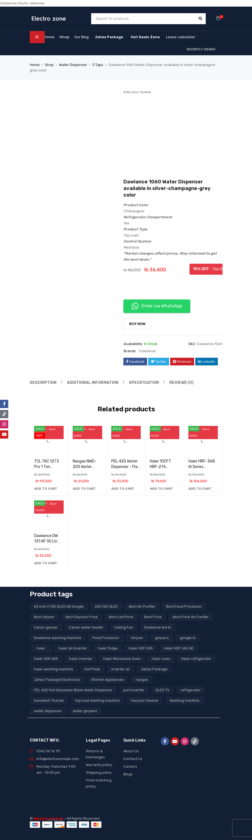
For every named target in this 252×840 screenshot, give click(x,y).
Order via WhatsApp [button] (157, 306)
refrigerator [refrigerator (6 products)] (191, 690)
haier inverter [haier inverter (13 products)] (80, 659)
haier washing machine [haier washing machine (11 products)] (53, 669)
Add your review (137, 92)
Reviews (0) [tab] (173, 382)
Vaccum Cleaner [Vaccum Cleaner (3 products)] (145, 700)
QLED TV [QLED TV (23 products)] (162, 690)
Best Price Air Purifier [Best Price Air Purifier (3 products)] (191, 617)
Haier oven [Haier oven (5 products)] (161, 659)
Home (35, 65)
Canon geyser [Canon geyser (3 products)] (46, 627)
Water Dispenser (73, 65)
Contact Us (132, 759)
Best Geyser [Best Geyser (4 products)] (44, 617)
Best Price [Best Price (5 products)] (153, 617)
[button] (45, 488)
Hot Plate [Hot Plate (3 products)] (92, 669)
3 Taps (97, 65)
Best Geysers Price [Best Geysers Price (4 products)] (82, 617)
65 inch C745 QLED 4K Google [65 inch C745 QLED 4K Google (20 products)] (59, 606)
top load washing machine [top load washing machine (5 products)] (97, 700)
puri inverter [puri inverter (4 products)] (133, 690)
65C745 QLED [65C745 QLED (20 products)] (106, 606)
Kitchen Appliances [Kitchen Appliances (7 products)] (107, 679)
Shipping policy (99, 772)
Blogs (128, 774)
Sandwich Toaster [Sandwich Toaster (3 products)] (49, 700)
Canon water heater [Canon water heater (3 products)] (86, 627)
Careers (130, 766)
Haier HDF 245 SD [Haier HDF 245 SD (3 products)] (179, 648)
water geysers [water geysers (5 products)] (85, 711)
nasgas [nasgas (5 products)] (142, 679)
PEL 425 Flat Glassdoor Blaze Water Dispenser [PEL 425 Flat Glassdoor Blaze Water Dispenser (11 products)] (73, 690)
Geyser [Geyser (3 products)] (137, 638)
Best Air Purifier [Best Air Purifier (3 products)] (142, 606)
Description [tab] (42, 382)
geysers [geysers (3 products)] (162, 638)
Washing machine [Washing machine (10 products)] (184, 700)
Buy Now (137, 324)
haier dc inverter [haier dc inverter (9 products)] (73, 648)
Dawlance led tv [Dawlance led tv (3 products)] (157, 627)
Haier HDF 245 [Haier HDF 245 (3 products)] (141, 648)
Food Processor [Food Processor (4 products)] (105, 638)
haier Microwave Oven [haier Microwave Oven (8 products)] (122, 659)
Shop (49, 65)
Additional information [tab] (89, 382)
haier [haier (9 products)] (40, 648)
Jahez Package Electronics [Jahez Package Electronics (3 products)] (57, 679)
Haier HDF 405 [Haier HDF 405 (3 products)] (46, 659)
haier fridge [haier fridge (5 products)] (108, 648)
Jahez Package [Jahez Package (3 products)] (154, 669)
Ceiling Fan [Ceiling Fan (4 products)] (123, 627)
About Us (131, 751)
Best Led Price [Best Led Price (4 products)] (121, 617)
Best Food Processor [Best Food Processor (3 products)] (184, 606)
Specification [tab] (137, 382)
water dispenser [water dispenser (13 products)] (48, 711)
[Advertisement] (173, 137)
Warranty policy (99, 765)
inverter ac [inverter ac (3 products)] (120, 669)
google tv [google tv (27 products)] (188, 638)
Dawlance (147, 351)
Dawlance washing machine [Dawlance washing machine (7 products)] (57, 638)
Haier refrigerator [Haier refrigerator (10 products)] (196, 659)
